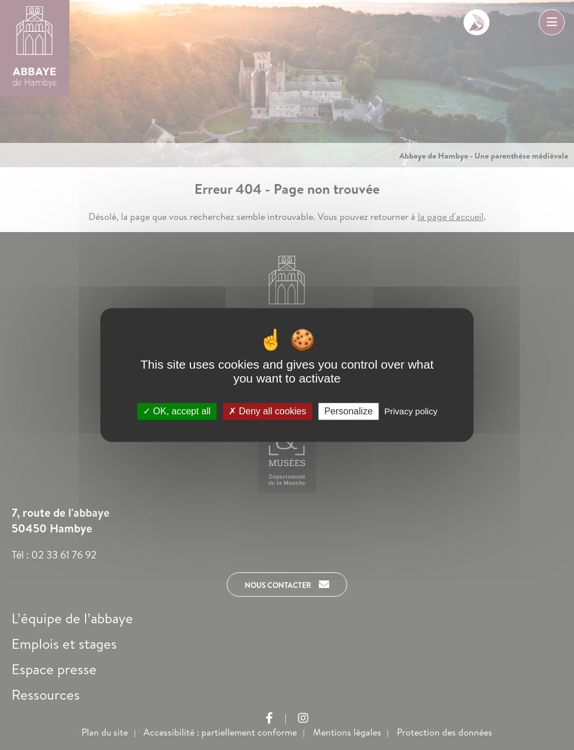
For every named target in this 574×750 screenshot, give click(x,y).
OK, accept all (177, 411)
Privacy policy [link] (410, 411)
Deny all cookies (267, 411)
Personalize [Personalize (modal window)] (348, 411)
